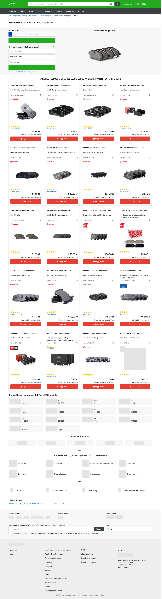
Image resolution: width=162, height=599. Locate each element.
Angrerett (48, 562)
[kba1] (33, 34)
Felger (39, 11)
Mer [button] (13, 535)
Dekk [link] (83, 550)
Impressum (12, 550)
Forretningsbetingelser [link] (53, 558)
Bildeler (23, 11)
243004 (22, 504)
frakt (39, 134)
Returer (47, 586)
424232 (39, 504)
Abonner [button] (99, 529)
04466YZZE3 (48, 504)
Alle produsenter (87, 554)
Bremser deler (33, 16)
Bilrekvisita (70, 11)
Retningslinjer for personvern (55, 554)
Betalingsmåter (50, 582)
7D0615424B (31, 504)
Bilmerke (12, 11)
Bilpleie (59, 11)
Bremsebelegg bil (45, 16)
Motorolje (49, 11)
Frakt (47, 574)
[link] (143, 4)
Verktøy (81, 11)
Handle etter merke (88, 562)
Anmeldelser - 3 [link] (52, 129)
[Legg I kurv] (25, 139)
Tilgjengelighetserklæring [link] (54, 591)
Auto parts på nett (14, 16)
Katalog (24, 16)
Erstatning (48, 566)
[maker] (31, 51)
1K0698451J (13, 504)
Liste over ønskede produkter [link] (56, 578)
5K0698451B (59, 504)
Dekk (31, 11)
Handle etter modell (88, 558)
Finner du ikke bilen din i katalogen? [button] (21, 72)
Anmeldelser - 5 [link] (52, 314)
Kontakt (48, 570)
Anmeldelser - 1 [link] (16, 314)
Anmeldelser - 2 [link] (16, 129)
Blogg (10, 554)
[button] (111, 4)
